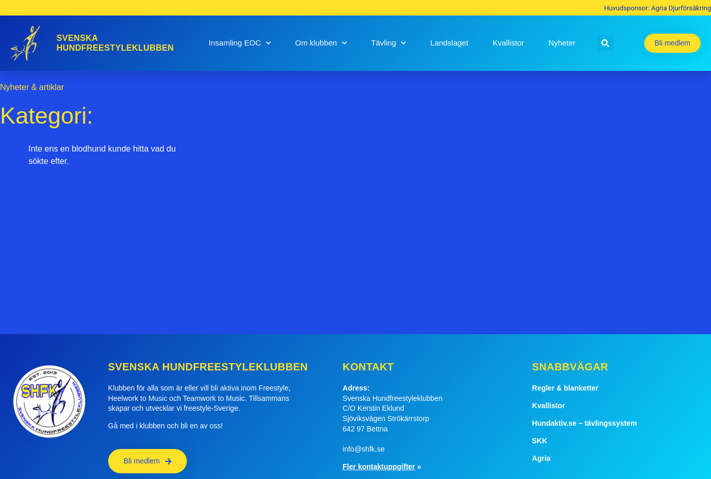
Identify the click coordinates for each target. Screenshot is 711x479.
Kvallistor (508, 42)
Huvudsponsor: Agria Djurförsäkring (657, 8)
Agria (541, 458)
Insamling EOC (240, 43)
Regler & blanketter (565, 388)
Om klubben (321, 43)
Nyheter (562, 42)
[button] (605, 43)
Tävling (388, 43)
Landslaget (449, 42)
